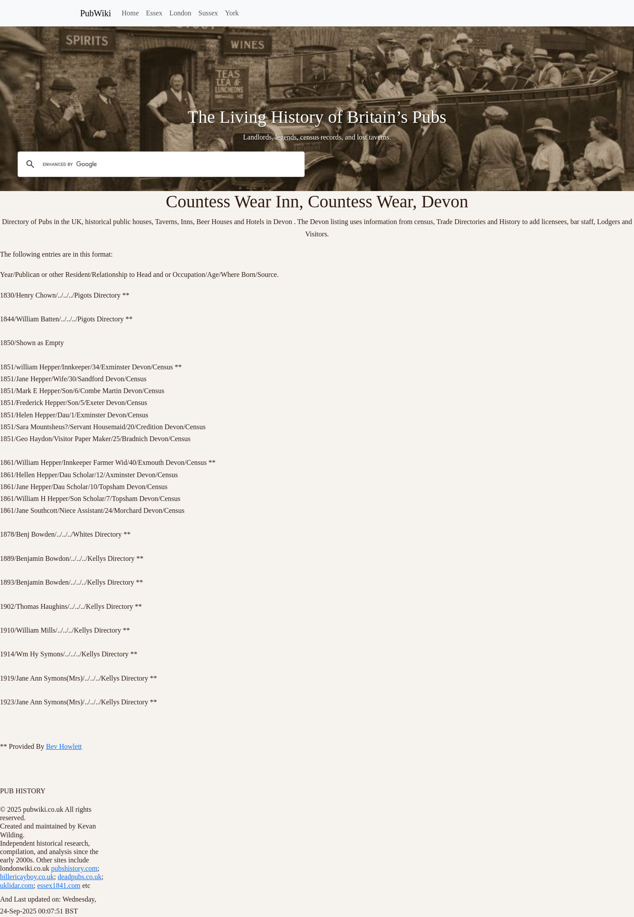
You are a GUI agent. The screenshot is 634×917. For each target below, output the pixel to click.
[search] (160, 164)
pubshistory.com (74, 868)
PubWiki (95, 13)
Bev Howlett (63, 746)
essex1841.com (58, 885)
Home (130, 13)
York (232, 13)
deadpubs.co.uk (80, 876)
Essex (154, 13)
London (181, 13)
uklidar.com (16, 885)
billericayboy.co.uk (27, 876)
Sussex (208, 13)
